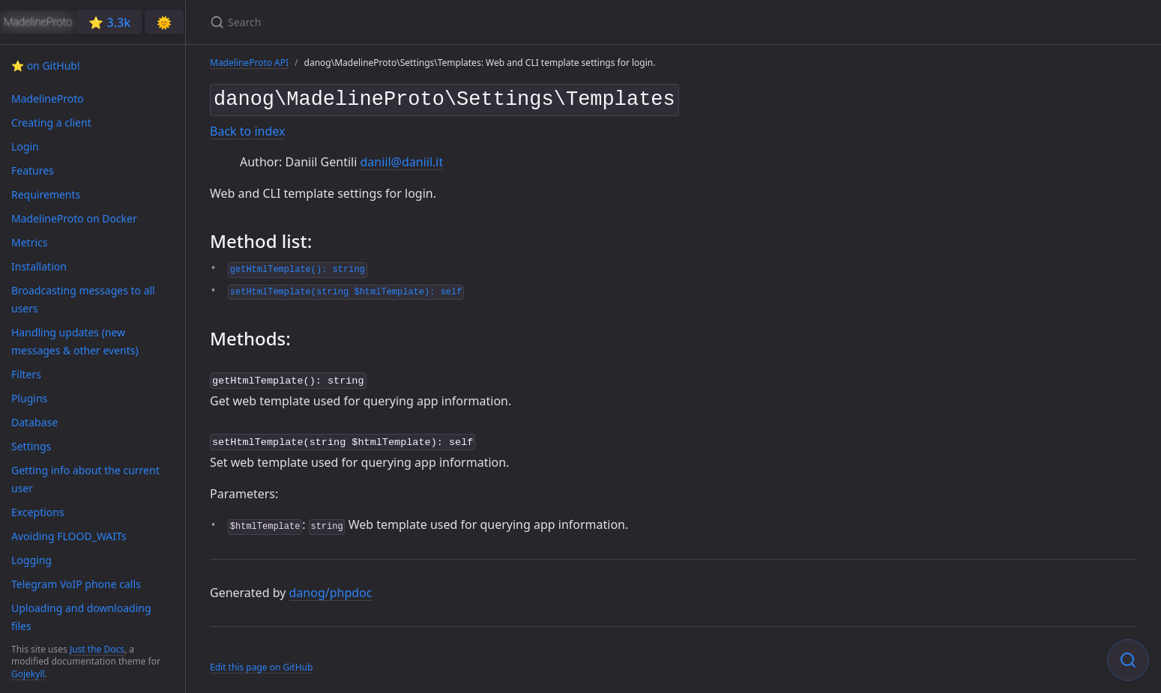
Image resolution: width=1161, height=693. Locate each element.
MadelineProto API (249, 62)
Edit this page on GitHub (261, 662)
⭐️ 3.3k (109, 22)
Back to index (247, 128)
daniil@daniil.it (401, 159)
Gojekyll (28, 674)
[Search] (387, 22)
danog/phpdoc (331, 586)
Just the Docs (97, 649)
